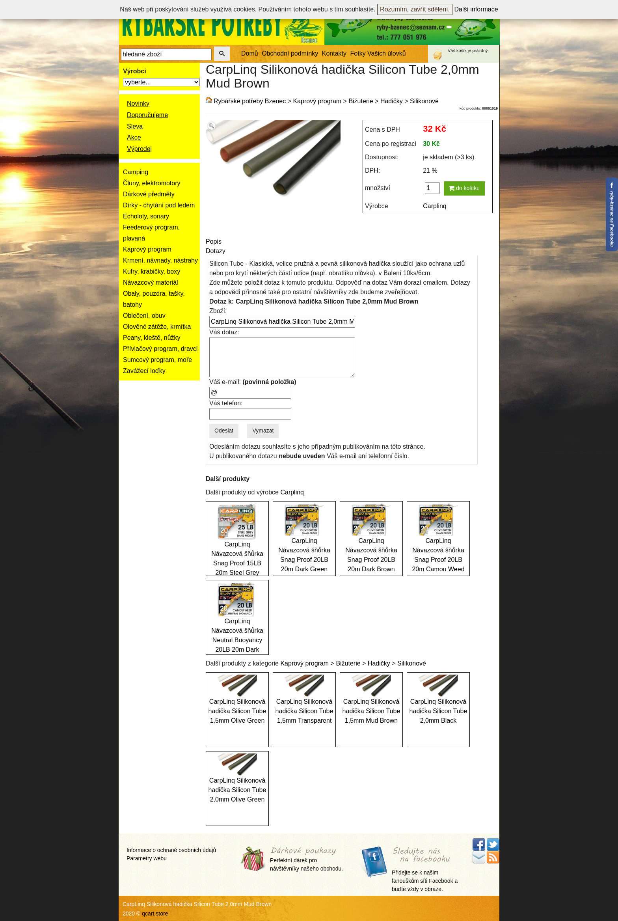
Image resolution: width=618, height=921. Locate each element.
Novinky (138, 103)
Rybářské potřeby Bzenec (250, 101)
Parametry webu (147, 858)
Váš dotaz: (224, 332)
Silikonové (424, 101)
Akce (134, 137)
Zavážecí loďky (144, 370)
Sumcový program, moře (157, 359)
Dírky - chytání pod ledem (159, 205)
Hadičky (391, 101)
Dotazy (215, 251)
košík (461, 50)
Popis (214, 241)
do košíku (464, 188)
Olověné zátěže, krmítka (157, 326)
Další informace (476, 9)
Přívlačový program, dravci (160, 348)
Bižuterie (360, 101)
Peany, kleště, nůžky (152, 337)
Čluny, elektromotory (152, 183)
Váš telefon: (226, 403)
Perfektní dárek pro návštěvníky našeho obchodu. (306, 860)
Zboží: (218, 311)
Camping (135, 172)
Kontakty (334, 53)
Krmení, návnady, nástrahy (160, 260)
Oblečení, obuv (144, 315)
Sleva (135, 126)
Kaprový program (147, 249)
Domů (249, 53)
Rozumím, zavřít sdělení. (415, 9)
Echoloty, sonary (146, 216)
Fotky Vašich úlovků (378, 53)
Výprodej (139, 148)
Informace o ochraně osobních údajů (171, 850)
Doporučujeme (147, 115)
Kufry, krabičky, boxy (151, 271)
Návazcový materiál (150, 282)
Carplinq (435, 206)
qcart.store (155, 913)
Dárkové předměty (149, 194)
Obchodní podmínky (290, 53)
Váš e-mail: (252, 381)
